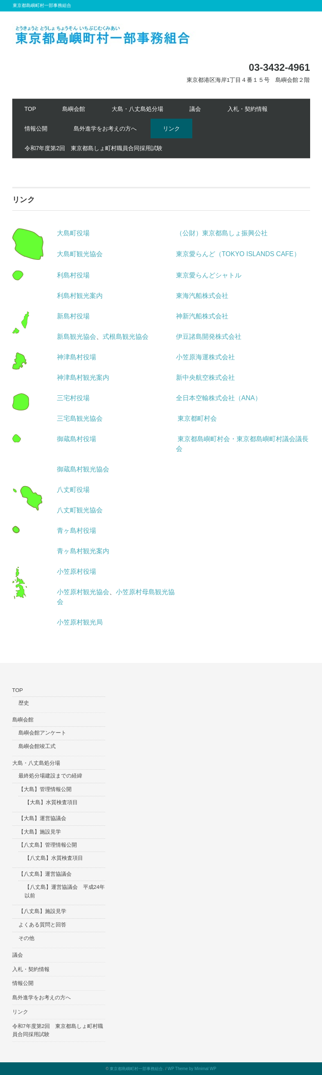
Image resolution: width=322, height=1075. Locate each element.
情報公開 (36, 128)
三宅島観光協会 (80, 418)
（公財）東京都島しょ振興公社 (222, 233)
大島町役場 (73, 233)
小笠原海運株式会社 (205, 357)
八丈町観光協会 (80, 510)
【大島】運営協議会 (42, 818)
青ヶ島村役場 (76, 530)
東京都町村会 (197, 418)
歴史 (23, 703)
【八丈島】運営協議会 (45, 874)
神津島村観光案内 (83, 377)
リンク (171, 128)
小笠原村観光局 (80, 622)
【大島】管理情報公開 (45, 789)
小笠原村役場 (76, 571)
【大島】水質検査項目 (51, 802)
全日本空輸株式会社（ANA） (218, 397)
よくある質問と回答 (42, 925)
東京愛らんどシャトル (208, 275)
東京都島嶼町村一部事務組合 (136, 1068)
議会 (195, 109)
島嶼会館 (73, 109)
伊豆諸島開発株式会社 (208, 336)
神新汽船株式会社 (202, 316)
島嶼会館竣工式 (37, 746)
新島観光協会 (76, 336)
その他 (26, 938)
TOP (30, 109)
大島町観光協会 (80, 253)
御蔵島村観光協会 (83, 469)
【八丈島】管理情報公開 (47, 845)
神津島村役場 (76, 357)
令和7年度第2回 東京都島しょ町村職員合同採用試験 (94, 148)
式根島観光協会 (126, 336)
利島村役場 (73, 275)
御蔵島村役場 (76, 438)
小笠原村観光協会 (83, 591)
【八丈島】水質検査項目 (54, 858)
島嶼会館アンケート (42, 733)
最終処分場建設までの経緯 (50, 776)
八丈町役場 (73, 489)
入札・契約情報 (247, 109)
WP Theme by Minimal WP (192, 1068)
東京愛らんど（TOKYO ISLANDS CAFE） (238, 253)
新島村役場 (73, 316)
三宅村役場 (73, 397)
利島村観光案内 (80, 295)
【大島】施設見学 (39, 832)
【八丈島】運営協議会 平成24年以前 (65, 891)
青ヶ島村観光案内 (83, 551)
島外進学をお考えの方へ (105, 128)
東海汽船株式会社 (202, 295)
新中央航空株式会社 (205, 377)
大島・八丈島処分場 (137, 109)
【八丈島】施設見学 (42, 911)
